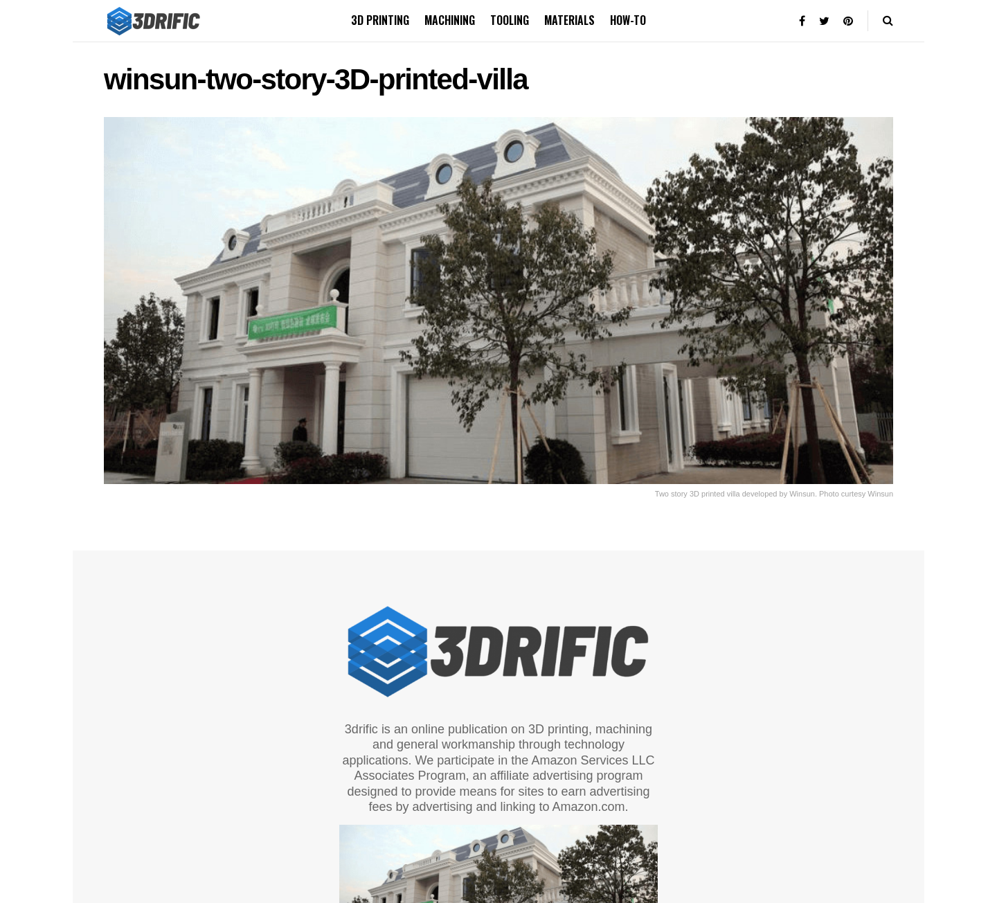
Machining (449, 20)
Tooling (509, 20)
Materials (569, 20)
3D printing (380, 20)
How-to (628, 20)
